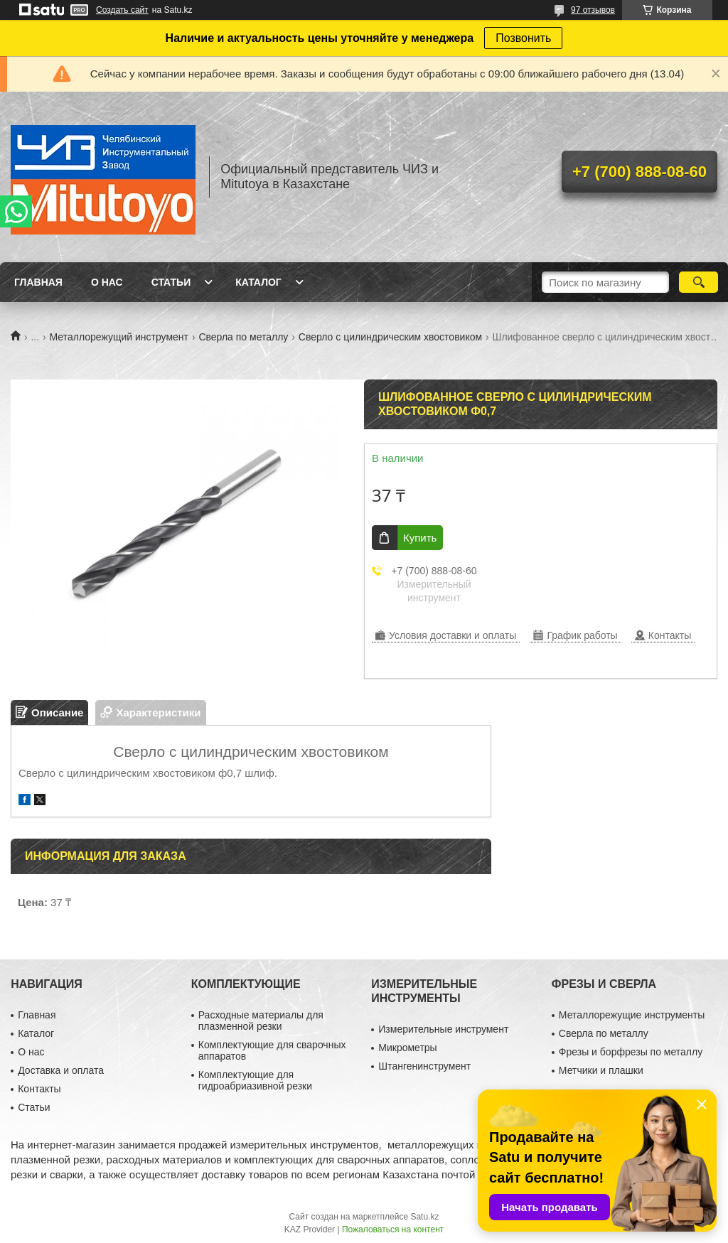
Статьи (171, 282)
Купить (420, 538)
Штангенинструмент (424, 1066)
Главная (38, 282)
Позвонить (523, 38)
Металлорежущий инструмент (119, 337)
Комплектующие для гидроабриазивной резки (255, 1080)
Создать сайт (122, 10)
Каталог (258, 282)
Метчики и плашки (601, 1070)
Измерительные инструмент (443, 1029)
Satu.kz (424, 1217)
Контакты (39, 1088)
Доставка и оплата (61, 1070)
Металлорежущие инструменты (632, 1015)
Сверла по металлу (243, 337)
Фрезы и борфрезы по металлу (630, 1052)
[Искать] (698, 282)
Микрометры (407, 1047)
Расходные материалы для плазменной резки (260, 1020)
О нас (107, 282)
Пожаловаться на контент (393, 1229)
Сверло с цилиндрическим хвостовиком (390, 337)
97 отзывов (593, 10)
